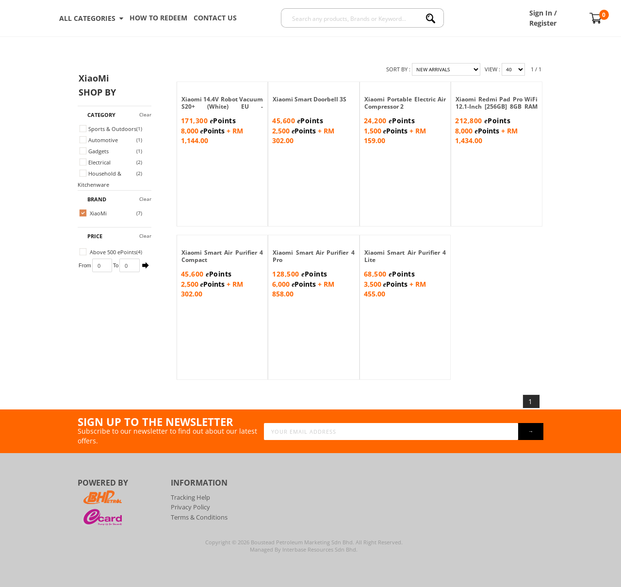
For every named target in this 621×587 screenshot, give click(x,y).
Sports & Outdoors (108, 128)
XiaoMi (93, 213)
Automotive (99, 140)
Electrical (95, 162)
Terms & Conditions (199, 517)
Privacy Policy (190, 507)
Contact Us (215, 17)
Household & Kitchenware (99, 179)
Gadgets (94, 151)
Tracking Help (190, 497)
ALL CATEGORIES (91, 18)
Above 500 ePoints (108, 252)
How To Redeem (158, 17)
